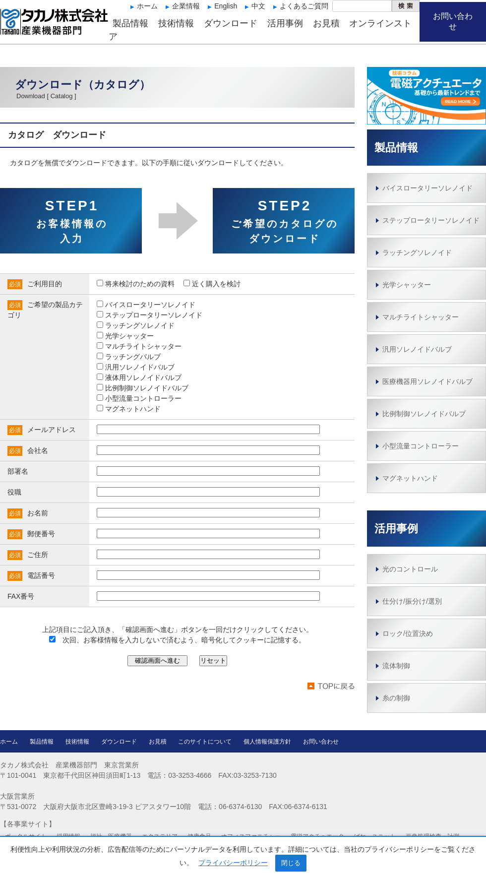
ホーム (147, 6)
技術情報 (176, 23)
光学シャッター (406, 285)
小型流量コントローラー (420, 446)
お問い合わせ (453, 21)
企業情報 (186, 6)
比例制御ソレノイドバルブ (424, 414)
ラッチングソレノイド (417, 252)
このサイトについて (205, 741)
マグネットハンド (410, 478)
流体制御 (396, 666)
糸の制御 (396, 698)
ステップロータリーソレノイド (431, 220)
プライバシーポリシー (233, 863)
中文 (258, 6)
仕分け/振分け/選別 (412, 601)
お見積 (326, 23)
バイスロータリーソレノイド (427, 188)
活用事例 (285, 23)
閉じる (291, 863)
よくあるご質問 (304, 6)
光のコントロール (410, 569)
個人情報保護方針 (267, 741)
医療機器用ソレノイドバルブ (427, 381)
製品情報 (130, 23)
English (225, 6)
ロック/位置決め (407, 633)
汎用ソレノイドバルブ (417, 349)
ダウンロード (230, 23)
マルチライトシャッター (420, 317)
